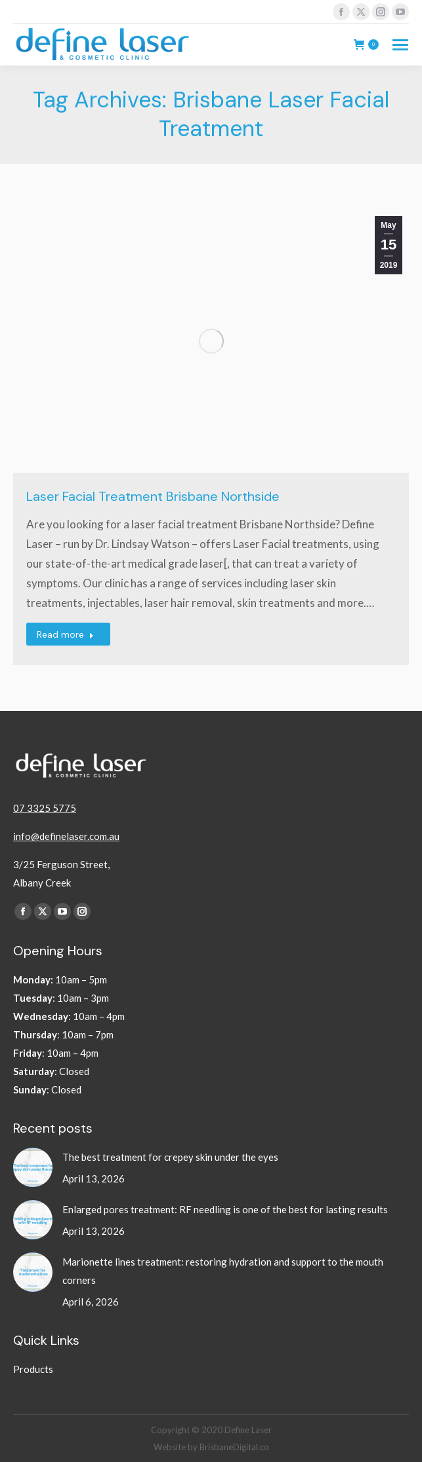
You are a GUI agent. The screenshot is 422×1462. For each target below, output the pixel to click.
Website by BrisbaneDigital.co (211, 1447)
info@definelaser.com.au (66, 836)
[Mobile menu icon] (400, 45)
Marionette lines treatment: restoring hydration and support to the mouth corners (222, 1271)
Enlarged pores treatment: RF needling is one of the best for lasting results (226, 1209)
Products (33, 1369)
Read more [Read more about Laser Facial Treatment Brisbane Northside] (65, 634)
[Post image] (33, 1167)
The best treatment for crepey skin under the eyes (171, 1157)
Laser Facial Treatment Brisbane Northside (153, 496)
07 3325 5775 (44, 808)
